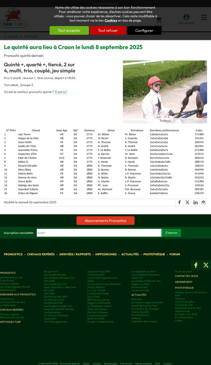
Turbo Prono (7, 280)
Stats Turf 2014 (96, 318)
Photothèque (154, 254)
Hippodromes (106, 254)
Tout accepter (69, 30)
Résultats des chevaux (12, 317)
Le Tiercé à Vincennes (56, 315)
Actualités (130, 254)
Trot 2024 (49, 293)
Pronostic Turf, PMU (186, 314)
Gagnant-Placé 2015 (99, 271)
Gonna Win (50, 318)
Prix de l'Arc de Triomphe (145, 308)
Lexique (97, 363)
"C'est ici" (60, 92)
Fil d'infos (136, 299)
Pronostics (13, 254)
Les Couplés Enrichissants (145, 274)
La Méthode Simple (98, 293)
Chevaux (180, 298)
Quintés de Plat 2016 (55, 296)
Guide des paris (183, 271)
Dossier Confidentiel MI (100, 321)
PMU (178, 295)
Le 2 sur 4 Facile (96, 290)
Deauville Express (97, 309)
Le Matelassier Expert (100, 306)
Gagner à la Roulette (99, 302)
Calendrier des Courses (144, 321)
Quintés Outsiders (98, 312)
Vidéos (178, 320)
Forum (175, 254)
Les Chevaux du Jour (11, 277)
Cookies (111, 20)
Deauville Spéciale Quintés (59, 309)
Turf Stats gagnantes (55, 321)
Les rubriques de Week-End (59, 277)
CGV (157, 363)
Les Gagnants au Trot (143, 271)
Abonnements (8, 289)
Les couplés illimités (54, 274)
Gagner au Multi (140, 284)
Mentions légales (143, 363)
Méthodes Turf (10, 321)
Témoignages (110, 363)
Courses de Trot (184, 304)
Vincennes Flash (140, 290)
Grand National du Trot (144, 305)
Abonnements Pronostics (105, 220)
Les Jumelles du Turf (55, 284)
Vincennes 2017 (96, 274)
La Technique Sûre (54, 299)
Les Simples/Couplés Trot (58, 306)
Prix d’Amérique (184, 317)
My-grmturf (50, 271)
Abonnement (184, 281)
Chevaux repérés (41, 254)
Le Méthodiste (8, 305)
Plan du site (126, 363)
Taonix (86, 363)
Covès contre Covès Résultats (104, 284)
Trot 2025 (49, 280)
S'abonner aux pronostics (18, 294)
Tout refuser (108, 30)
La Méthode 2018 (53, 302)
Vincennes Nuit (139, 287)
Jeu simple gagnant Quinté (15, 286)
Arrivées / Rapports (75, 254)
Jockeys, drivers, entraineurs (191, 292)
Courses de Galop (184, 301)
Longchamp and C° (98, 315)
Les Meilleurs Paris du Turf (145, 280)
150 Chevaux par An (99, 299)
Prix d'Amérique (140, 315)
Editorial (136, 318)
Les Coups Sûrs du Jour (12, 302)
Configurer (144, 30)
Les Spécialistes (52, 312)
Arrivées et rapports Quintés (147, 302)
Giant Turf (137, 277)
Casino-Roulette (140, 311)
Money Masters (96, 287)
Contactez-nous (186, 275)
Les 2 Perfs (94, 296)
